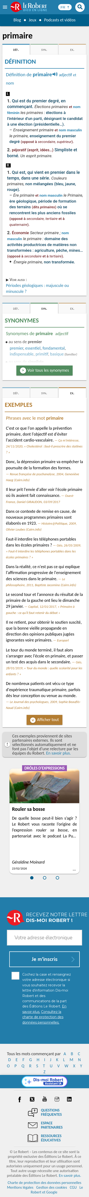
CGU (73, 1187)
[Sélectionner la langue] (65, 7)
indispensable (21, 354)
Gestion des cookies (51, 1187)
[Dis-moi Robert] (44, 1081)
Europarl (63, 640)
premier (16, 348)
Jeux (32, 20)
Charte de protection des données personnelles (44, 1182)
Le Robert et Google (57, 1189)
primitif (42, 354)
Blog (17, 20)
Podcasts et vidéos (60, 20)
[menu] (5, 7)
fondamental (53, 348)
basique (57, 354)
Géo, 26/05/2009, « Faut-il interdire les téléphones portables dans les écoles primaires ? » (43, 551)
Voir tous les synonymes (48, 370)
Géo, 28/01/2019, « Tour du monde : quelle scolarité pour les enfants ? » (44, 668)
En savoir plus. (58, 753)
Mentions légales (20, 1187)
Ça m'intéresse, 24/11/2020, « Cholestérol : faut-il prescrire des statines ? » (44, 446)
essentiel (32, 348)
